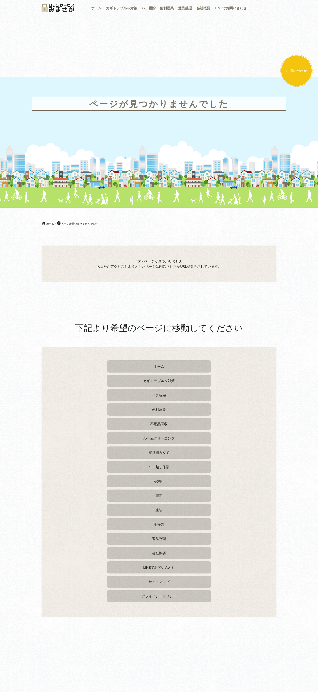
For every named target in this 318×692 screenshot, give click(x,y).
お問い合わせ (296, 71)
